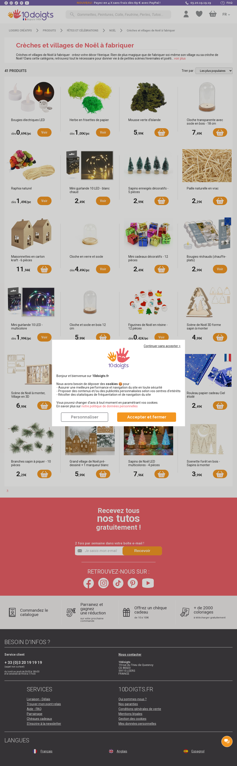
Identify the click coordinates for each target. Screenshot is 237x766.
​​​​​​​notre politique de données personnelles (109, 406)
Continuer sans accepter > (162, 346)
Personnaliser (84, 417)
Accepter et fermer (146, 417)
